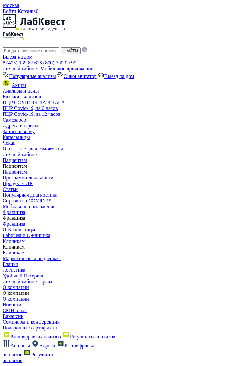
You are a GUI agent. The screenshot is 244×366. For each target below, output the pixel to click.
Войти (9, 11)
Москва (11, 5)
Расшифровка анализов (32, 336)
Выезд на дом (17, 57)
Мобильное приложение (66, 68)
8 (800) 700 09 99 (58, 62)
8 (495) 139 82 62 (21, 62)
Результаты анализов (88, 336)
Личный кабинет (21, 68)
